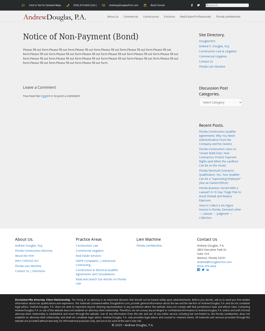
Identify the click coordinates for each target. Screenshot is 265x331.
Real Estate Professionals (195, 16)
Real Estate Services (88, 256)
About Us (112, 16)
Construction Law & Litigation (218, 51)
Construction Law (87, 245)
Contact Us (206, 61)
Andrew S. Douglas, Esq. (214, 46)
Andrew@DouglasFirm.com (214, 262)
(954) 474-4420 (206, 266)
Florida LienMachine (228, 16)
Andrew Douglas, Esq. (29, 245)
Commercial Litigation (213, 56)
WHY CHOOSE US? (27, 261)
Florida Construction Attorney (33, 250)
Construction (151, 16)
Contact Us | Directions (30, 271)
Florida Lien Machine (212, 66)
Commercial (130, 16)
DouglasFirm (207, 41)
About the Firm (24, 256)
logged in (47, 96)
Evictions (169, 16)
